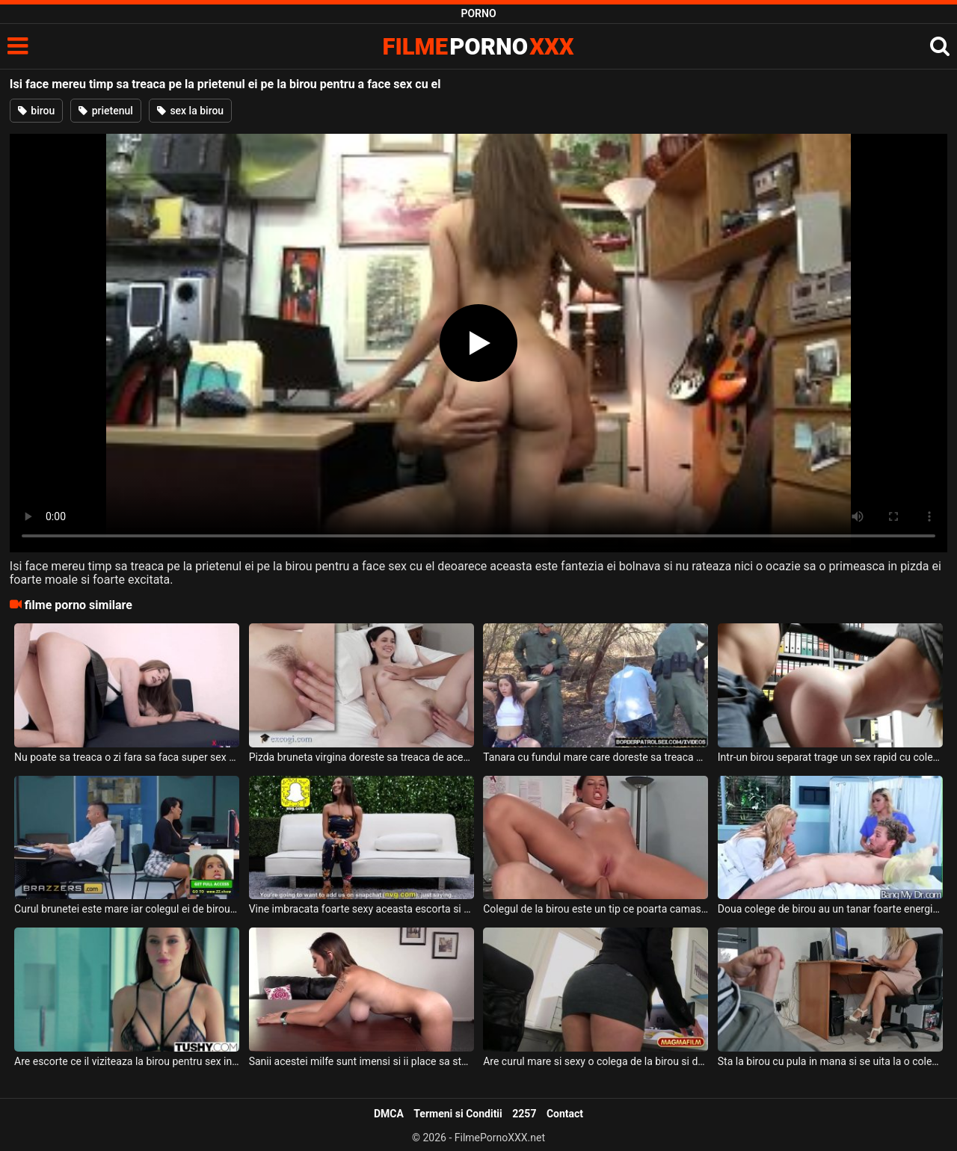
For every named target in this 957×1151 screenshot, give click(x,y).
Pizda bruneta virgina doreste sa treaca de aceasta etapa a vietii (361, 757)
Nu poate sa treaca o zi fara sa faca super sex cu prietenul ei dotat (126, 757)
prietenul (106, 111)
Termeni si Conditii (457, 1114)
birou (36, 111)
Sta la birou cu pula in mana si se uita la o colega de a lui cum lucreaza (830, 1061)
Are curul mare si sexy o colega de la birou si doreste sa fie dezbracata (595, 1061)
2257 (524, 1114)
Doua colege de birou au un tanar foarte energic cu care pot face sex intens (830, 909)
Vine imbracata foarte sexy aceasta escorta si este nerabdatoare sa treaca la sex (361, 909)
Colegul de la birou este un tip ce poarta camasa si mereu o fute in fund (595, 909)
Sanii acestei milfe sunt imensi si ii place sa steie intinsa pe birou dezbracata (361, 1061)
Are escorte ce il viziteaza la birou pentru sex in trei (126, 1061)
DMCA (389, 1114)
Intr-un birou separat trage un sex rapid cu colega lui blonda (830, 757)
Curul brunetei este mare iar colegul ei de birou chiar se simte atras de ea (126, 909)
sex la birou (190, 111)
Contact (565, 1114)
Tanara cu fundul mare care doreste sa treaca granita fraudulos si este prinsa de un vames (595, 757)
